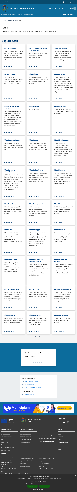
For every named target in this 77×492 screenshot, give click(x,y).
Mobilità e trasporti (25, 442)
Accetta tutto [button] (32, 486)
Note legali (41, 466)
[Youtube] (57, 8)
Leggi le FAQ (23, 463)
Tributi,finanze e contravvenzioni (47, 438)
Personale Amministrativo (7, 447)
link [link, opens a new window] (53, 483)
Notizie (59, 434)
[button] (38, 489)
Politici (2, 445)
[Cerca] (74, 8)
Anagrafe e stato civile (25, 434)
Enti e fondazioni (5, 442)
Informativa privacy (44, 463)
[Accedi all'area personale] (68, 2)
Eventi (59, 449)
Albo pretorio (42, 461)
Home (4, 20)
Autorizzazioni (42, 444)
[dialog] (38, 483)
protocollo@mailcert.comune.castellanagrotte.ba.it (14, 474)
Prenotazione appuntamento (27, 458)
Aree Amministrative (6, 437)
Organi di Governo (5, 434)
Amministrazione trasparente (46, 458)
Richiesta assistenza (25, 466)
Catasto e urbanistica (25, 439)
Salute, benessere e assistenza (46, 441)
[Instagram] (60, 8)
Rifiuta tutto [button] (44, 486)
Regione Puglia (4, 2)
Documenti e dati (5, 450)
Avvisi (59, 439)
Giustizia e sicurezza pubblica (46, 436)
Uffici (2, 439)
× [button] (75, 475)
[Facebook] (53, 8)
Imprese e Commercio (25, 437)
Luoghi (59, 447)
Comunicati (61, 437)
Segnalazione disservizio (26, 461)
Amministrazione (12, 20)
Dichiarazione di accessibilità (46, 469)
